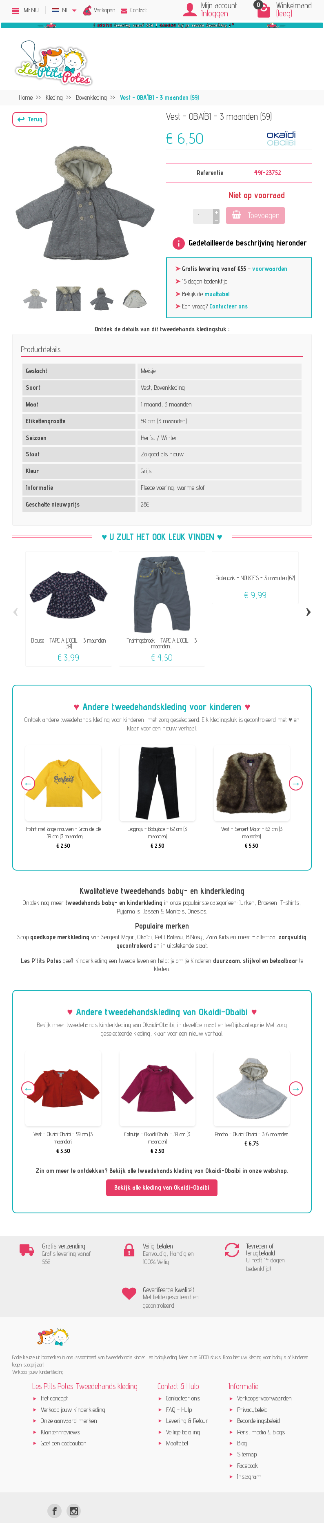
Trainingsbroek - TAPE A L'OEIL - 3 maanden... (162, 643)
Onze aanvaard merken (69, 1392)
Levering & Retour (187, 1392)
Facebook (247, 1437)
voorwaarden (269, 268)
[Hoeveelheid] (202, 216)
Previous (29, 784)
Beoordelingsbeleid (258, 1392)
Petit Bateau (169, 937)
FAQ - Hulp (179, 1381)
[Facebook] (54, 1483)
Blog (242, 1415)
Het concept (54, 1370)
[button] (29, 119)
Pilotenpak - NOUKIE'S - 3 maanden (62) (255, 577)
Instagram (249, 1448)
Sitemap (247, 1426)
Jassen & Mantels (163, 911)
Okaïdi (145, 937)
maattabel (216, 294)
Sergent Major (117, 937)
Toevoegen (256, 215)
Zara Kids (217, 937)
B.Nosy (194, 937)
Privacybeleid (252, 1381)
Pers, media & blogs (261, 1403)
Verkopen (104, 10)
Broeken (267, 903)
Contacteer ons (228, 306)
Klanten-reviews (60, 1403)
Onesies (197, 911)
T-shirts (289, 903)
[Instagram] (74, 1483)
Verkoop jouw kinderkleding (73, 1381)
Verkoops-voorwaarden (264, 1370)
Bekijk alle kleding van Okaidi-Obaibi (161, 1187)
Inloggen (214, 13)
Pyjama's (128, 911)
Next (294, 784)
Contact (134, 10)
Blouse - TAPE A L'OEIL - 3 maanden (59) (68, 643)
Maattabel (177, 1415)
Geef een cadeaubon (64, 1415)
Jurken (247, 903)
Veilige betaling (183, 1403)
